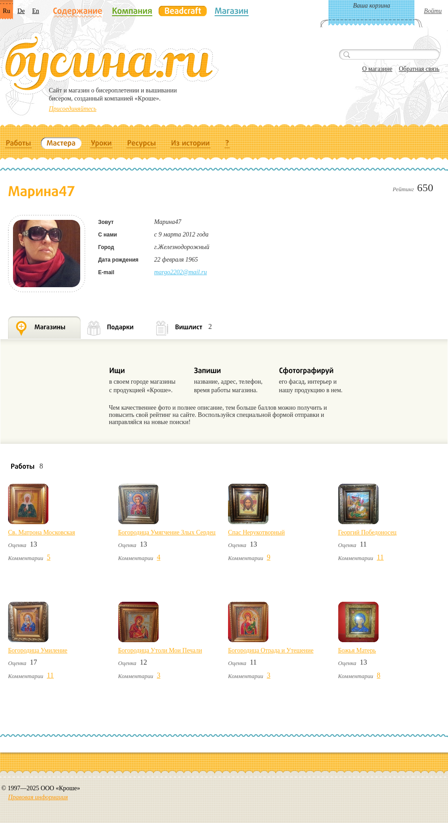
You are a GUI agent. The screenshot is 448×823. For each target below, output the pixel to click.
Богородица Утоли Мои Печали (160, 650)
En (35, 11)
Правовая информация (38, 797)
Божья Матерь (357, 650)
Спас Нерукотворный (256, 532)
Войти (433, 11)
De (21, 11)
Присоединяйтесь (72, 108)
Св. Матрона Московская (41, 532)
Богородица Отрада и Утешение (271, 650)
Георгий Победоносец (367, 532)
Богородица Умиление (37, 650)
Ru (6, 11)
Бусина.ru (110, 63)
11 (380, 557)
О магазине (377, 69)
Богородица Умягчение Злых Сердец (167, 532)
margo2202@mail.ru (180, 272)
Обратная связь (419, 69)
